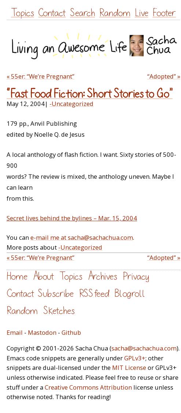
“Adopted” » (163, 76)
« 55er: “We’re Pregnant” (40, 76)
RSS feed (94, 294)
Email (15, 332)
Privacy (136, 276)
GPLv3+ (134, 358)
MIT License (129, 367)
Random (114, 13)
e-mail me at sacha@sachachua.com (81, 237)
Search (82, 13)
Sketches (59, 311)
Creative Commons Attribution (88, 387)
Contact (52, 13)
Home (17, 276)
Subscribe (56, 294)
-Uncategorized (71, 103)
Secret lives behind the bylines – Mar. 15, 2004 (72, 218)
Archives (102, 276)
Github (71, 332)
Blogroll (130, 294)
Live (141, 13)
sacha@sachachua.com (144, 348)
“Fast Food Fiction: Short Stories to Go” (90, 94)
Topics (22, 13)
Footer (164, 13)
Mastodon (42, 332)
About (43, 276)
